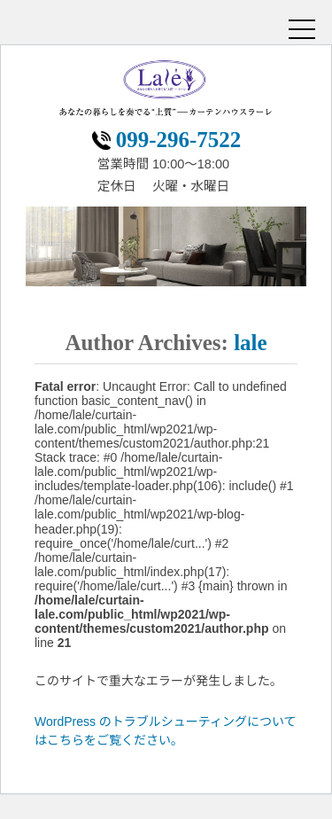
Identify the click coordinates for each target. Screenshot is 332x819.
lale (250, 343)
